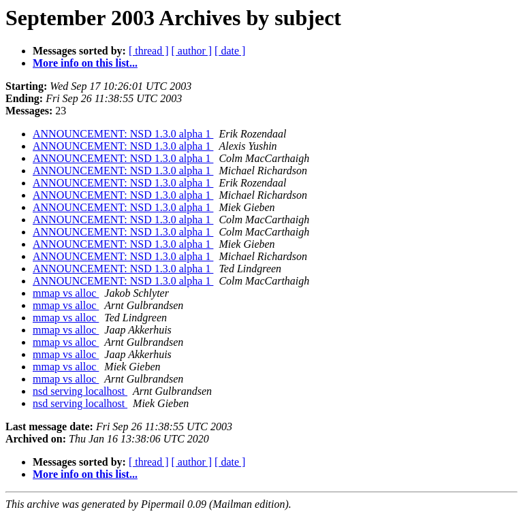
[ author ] (192, 51)
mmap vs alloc (66, 293)
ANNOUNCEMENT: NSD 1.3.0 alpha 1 (123, 134)
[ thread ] (149, 51)
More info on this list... (85, 63)
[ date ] (230, 51)
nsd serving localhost (80, 391)
